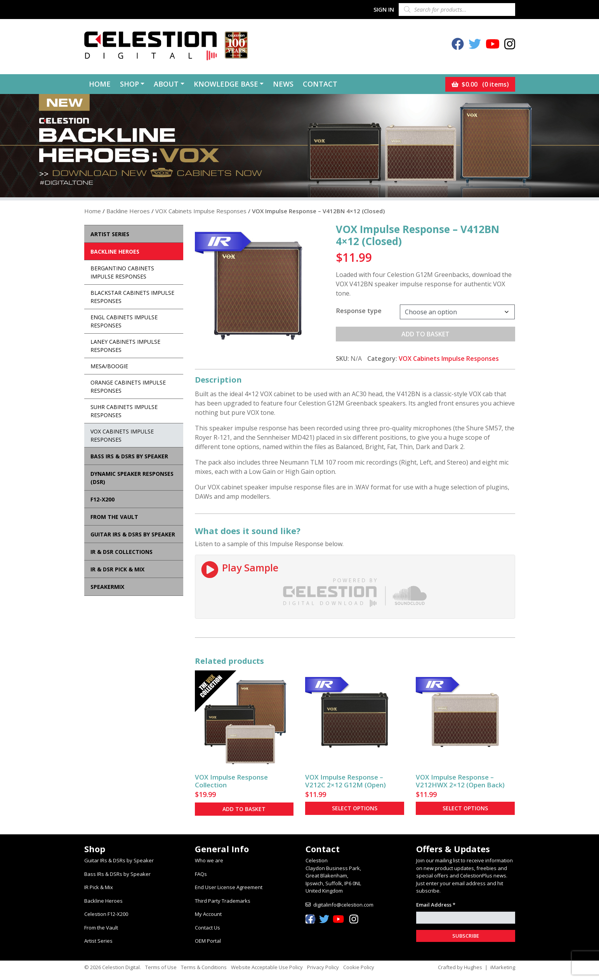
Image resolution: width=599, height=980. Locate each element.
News (283, 84)
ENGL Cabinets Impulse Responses (124, 321)
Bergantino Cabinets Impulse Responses (122, 272)
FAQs (201, 873)
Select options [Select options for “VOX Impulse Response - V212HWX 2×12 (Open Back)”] (465, 808)
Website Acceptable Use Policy (267, 967)
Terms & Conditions (204, 967)
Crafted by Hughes (460, 967)
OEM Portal (208, 940)
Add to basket (425, 334)
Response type (359, 310)
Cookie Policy (358, 967)
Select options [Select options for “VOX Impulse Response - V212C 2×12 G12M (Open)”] (354, 808)
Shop (129, 84)
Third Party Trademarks (222, 900)
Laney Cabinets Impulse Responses (125, 345)
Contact (320, 84)
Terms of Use (161, 967)
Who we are (209, 860)
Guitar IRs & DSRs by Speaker (119, 860)
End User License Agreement (228, 887)
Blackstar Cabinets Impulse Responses (132, 297)
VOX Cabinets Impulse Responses (201, 211)
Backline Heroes (128, 211)
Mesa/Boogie (109, 366)
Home (100, 84)
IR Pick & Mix (98, 887)
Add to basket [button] (244, 809)
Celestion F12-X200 (106, 913)
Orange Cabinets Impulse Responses (128, 386)
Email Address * (435, 904)
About (166, 84)
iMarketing (502, 967)
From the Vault (101, 927)
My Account (208, 913)
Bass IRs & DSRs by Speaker (117, 873)
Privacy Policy (323, 967)
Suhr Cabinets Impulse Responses (124, 411)
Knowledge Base (226, 84)
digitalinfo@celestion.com (343, 904)
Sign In (383, 9)
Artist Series (98, 940)
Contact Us (207, 927)
